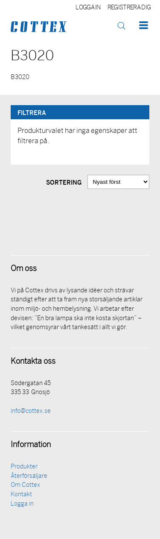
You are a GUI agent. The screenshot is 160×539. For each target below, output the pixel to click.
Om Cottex (25, 485)
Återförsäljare (29, 476)
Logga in (88, 8)
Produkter (24, 467)
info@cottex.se (31, 411)
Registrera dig (129, 8)
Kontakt (21, 495)
